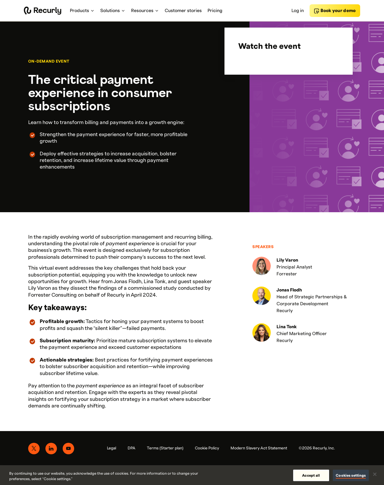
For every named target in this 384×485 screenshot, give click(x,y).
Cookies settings (351, 475)
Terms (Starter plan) (165, 448)
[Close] (374, 474)
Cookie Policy (207, 448)
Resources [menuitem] (145, 10)
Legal (111, 448)
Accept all (311, 475)
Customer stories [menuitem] (183, 10)
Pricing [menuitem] (215, 10)
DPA (131, 448)
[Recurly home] (42, 10)
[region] (192, 475)
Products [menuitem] (82, 10)
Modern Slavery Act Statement (259, 448)
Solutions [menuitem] (112, 10)
